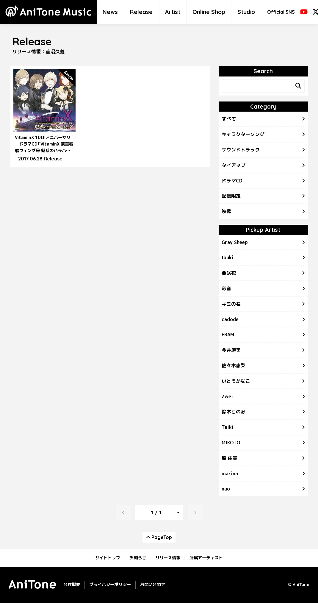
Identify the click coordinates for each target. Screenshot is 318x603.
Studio (246, 11)
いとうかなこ (236, 381)
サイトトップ (107, 558)
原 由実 (229, 458)
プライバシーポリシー (110, 585)
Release (141, 11)
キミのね (231, 304)
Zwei (227, 396)
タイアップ (233, 165)
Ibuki (228, 257)
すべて (229, 118)
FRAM (228, 334)
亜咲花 (229, 273)
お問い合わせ (152, 585)
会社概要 (71, 585)
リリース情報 (167, 558)
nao (226, 488)
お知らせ (137, 558)
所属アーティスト (206, 558)
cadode (230, 319)
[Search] (298, 86)
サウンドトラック (241, 149)
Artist (172, 11)
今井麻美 (231, 350)
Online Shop (208, 11)
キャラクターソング (243, 134)
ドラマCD (232, 180)
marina (230, 473)
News (110, 11)
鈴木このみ (233, 411)
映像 (226, 211)
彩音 (226, 288)
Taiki (228, 427)
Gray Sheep (235, 242)
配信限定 (231, 196)
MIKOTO (231, 442)
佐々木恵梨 (233, 365)
